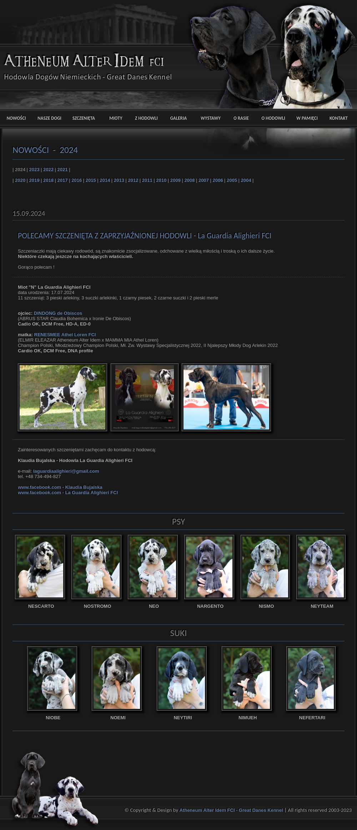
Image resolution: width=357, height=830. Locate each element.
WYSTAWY (209, 118)
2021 (62, 169)
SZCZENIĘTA (80, 118)
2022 (48, 169)
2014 (105, 180)
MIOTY (112, 118)
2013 (119, 180)
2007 (203, 180)
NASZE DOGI (48, 118)
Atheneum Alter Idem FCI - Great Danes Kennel (231, 810)
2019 (34, 180)
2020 (20, 180)
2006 (217, 180)
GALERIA (177, 118)
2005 (232, 180)
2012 (133, 180)
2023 (34, 169)
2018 (48, 180)
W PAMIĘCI (305, 118)
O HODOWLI (273, 118)
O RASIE (241, 118)
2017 (62, 180)
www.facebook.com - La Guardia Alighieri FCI (68, 492)
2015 (91, 180)
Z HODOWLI (145, 118)
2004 (246, 180)
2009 (175, 180)
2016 (76, 180)
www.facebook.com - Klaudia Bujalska (60, 487)
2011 (147, 180)
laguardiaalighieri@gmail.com (66, 471)
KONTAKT (337, 118)
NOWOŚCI (16, 118)
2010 (161, 180)
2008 (189, 180)
